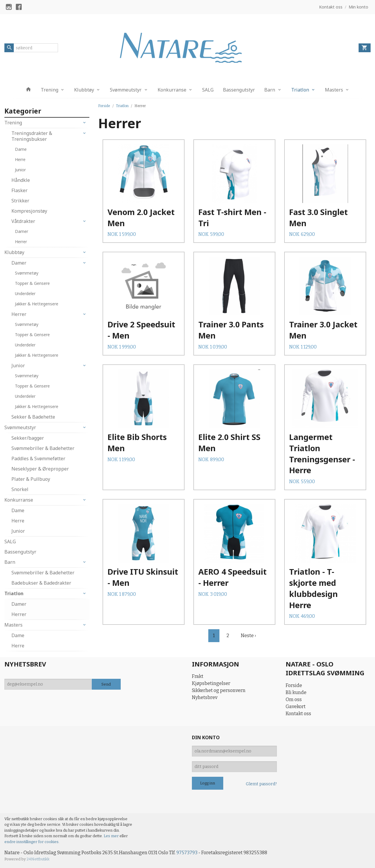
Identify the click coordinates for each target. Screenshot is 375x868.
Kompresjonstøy (29, 211)
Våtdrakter (23, 221)
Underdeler (25, 293)
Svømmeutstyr (126, 90)
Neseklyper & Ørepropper (40, 469)
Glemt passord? (261, 783)
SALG (208, 90)
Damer (21, 231)
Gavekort (296, 706)
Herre (20, 159)
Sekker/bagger (27, 438)
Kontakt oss (298, 713)
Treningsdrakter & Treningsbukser (31, 136)
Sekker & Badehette (33, 417)
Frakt (197, 676)
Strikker (20, 200)
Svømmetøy (26, 273)
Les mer (112, 836)
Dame (21, 149)
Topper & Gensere (32, 283)
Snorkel (19, 489)
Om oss (294, 699)
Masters (334, 90)
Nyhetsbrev (204, 697)
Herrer (21, 241)
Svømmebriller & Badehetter (42, 448)
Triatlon (300, 90)
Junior (20, 169)
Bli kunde (296, 692)
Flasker (19, 190)
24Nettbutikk (38, 859)
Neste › (248, 635)
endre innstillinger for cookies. (31, 842)
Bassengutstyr (239, 90)
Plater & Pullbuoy (30, 479)
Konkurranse (172, 90)
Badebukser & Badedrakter (41, 583)
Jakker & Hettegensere (36, 304)
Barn (269, 90)
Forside (104, 106)
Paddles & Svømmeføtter (38, 458)
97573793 (186, 852)
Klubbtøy (84, 90)
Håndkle (20, 180)
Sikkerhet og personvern (219, 690)
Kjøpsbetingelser (211, 683)
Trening (49, 90)
